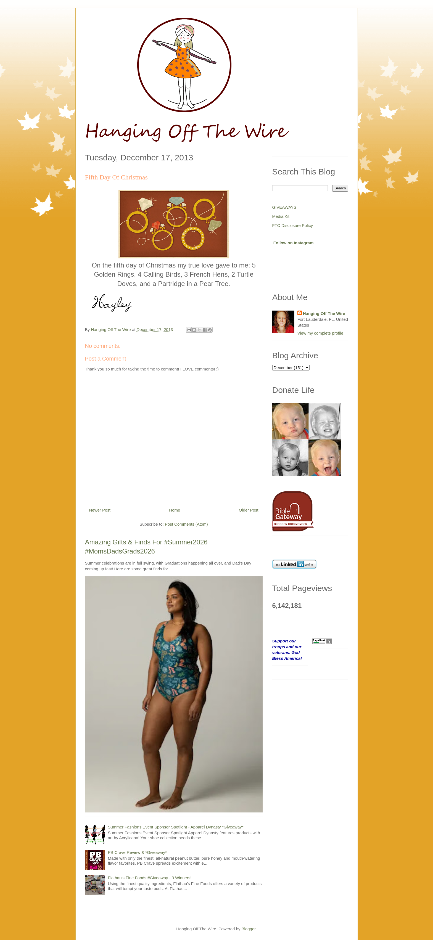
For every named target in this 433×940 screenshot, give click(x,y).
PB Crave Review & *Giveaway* (137, 852)
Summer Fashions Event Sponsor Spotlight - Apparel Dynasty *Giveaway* (176, 827)
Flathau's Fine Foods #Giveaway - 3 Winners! (150, 877)
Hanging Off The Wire (324, 313)
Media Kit (281, 216)
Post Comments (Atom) (186, 524)
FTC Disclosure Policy (292, 225)
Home (174, 510)
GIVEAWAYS (284, 207)
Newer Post (100, 510)
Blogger (249, 928)
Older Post (248, 510)
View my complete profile (320, 333)
